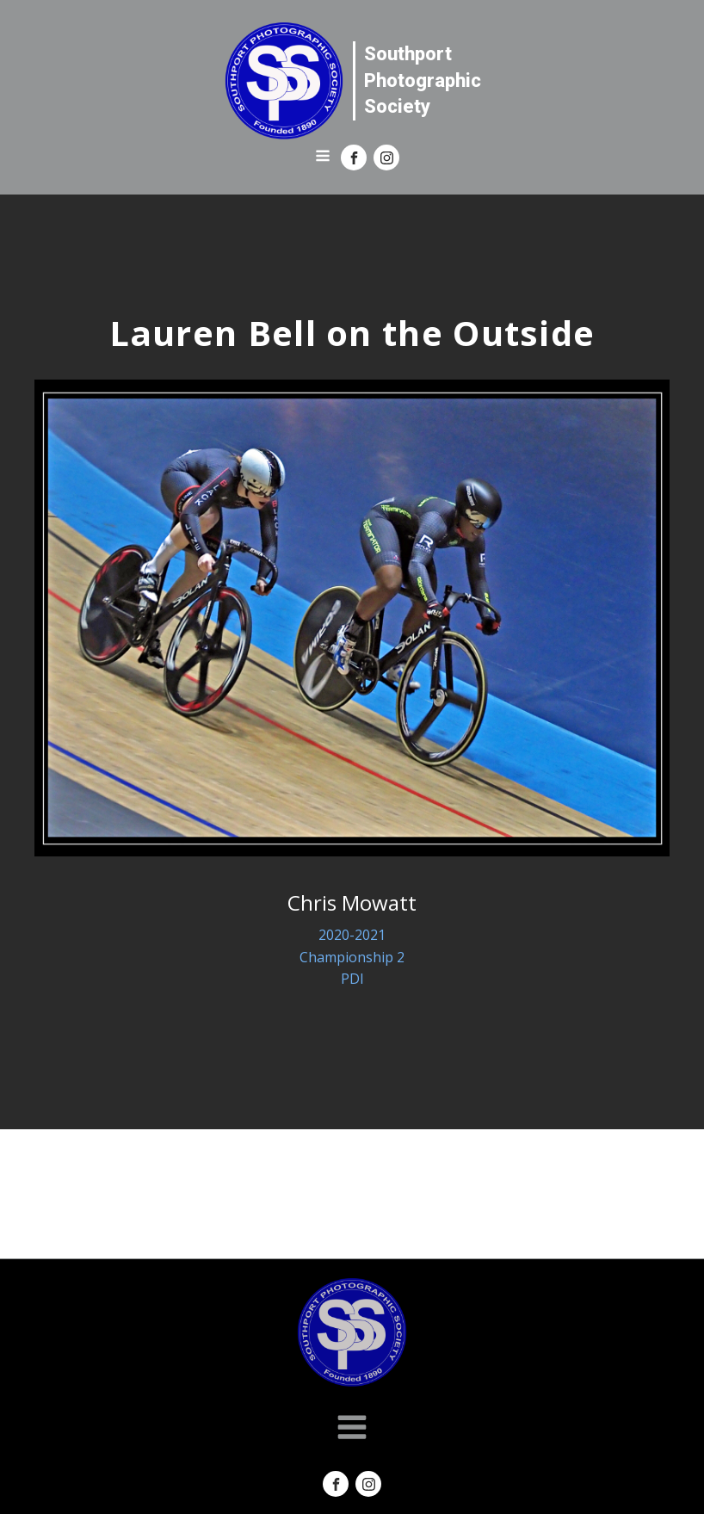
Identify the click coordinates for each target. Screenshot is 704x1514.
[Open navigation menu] (323, 157)
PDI (352, 978)
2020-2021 (352, 934)
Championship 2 (352, 957)
